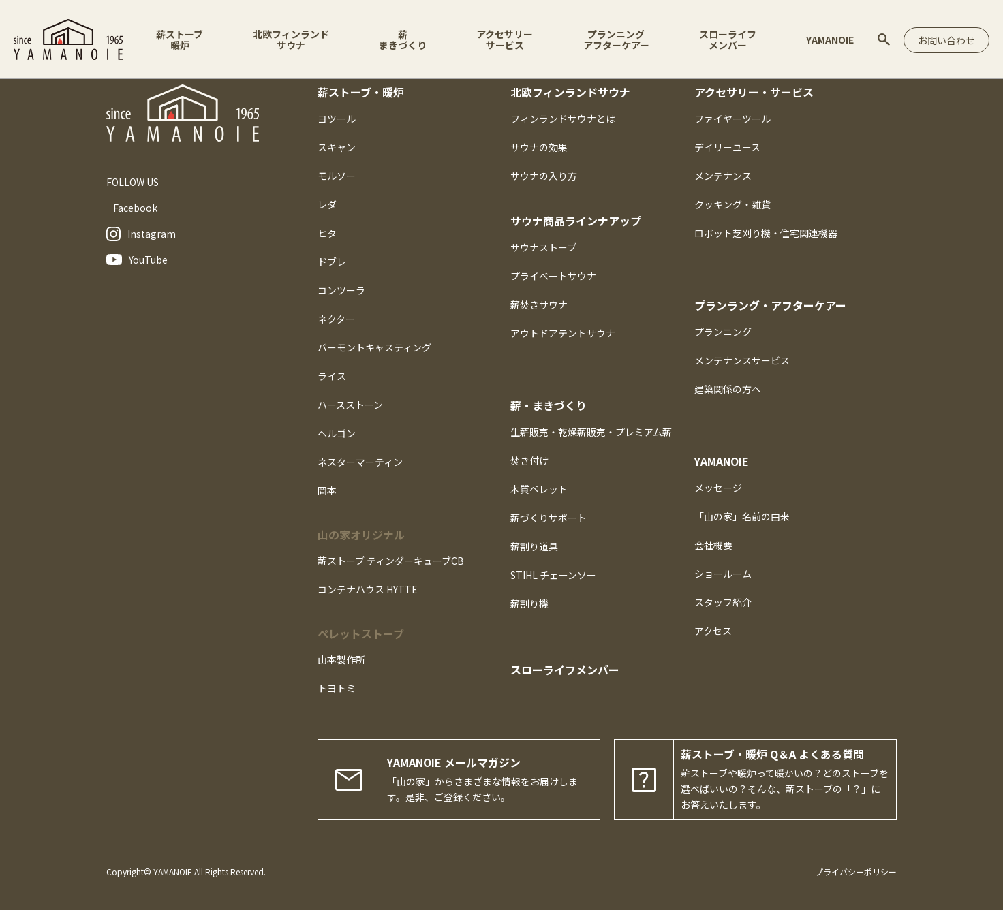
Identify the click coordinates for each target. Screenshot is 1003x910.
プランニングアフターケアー (616, 39)
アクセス (713, 631)
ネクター (336, 319)
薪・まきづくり (548, 405)
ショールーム (723, 573)
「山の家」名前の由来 (742, 516)
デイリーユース (727, 147)
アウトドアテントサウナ (562, 333)
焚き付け (529, 460)
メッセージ (718, 488)
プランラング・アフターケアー (770, 305)
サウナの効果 (539, 147)
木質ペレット (539, 489)
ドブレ (332, 261)
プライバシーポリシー (856, 871)
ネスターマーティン (360, 462)
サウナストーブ (543, 247)
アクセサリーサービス (504, 39)
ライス (332, 376)
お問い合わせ (946, 40)
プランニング (723, 332)
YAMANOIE (830, 39)
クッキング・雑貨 (732, 204)
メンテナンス (723, 176)
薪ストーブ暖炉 (179, 39)
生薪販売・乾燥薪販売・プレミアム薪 (591, 432)
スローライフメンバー (727, 39)
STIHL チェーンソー (553, 575)
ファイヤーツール (732, 118)
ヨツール (337, 118)
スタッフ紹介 (723, 602)
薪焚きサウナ (539, 304)
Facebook (135, 208)
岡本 (327, 490)
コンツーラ (341, 290)
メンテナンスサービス (742, 360)
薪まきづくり (403, 39)
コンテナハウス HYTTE (368, 589)
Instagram (141, 234)
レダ (327, 204)
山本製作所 (341, 659)
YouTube (137, 259)
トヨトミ (337, 688)
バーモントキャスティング (374, 347)
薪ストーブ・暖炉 (361, 92)
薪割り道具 (534, 546)
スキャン (337, 147)
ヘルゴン (337, 433)
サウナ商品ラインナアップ (575, 221)
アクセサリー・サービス (754, 92)
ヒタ (327, 233)
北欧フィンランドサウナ (291, 39)
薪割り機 (529, 603)
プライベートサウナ (553, 276)
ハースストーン (350, 404)
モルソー (337, 176)
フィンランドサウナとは (562, 118)
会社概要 (713, 545)
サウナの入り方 (543, 176)
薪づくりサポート (548, 517)
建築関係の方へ (727, 389)
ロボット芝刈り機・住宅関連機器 (765, 233)
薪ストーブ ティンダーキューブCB (391, 560)
